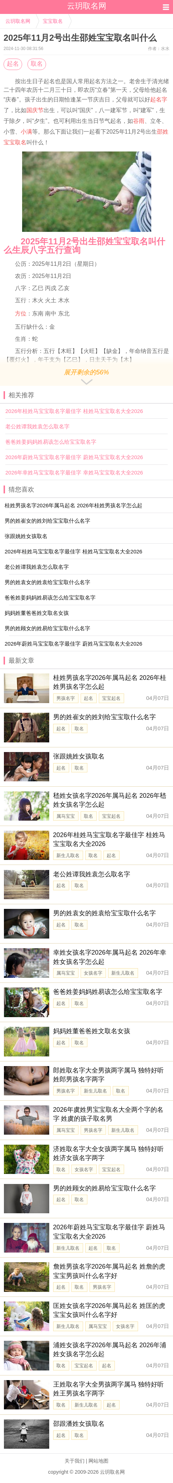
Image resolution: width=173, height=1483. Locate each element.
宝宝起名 (111, 698)
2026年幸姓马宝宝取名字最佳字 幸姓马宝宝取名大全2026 (74, 472)
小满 (26, 132)
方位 (20, 313)
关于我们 (75, 1461)
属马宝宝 (65, 816)
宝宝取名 (53, 21)
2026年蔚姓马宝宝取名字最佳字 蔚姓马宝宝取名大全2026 (74, 457)
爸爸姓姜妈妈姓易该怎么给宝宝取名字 (50, 442)
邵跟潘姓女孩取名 (79, 1423)
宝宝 (9, 142)
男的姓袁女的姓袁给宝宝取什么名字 (104, 913)
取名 (37, 63)
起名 (13, 63)
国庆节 (35, 110)
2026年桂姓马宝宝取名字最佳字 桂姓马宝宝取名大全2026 (74, 411)
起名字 (158, 99)
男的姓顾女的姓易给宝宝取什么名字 (104, 1188)
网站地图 (98, 1461)
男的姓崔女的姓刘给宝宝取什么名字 (104, 717)
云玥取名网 (17, 21)
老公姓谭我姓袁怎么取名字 (37, 426)
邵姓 (162, 132)
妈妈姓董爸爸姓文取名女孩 (91, 1031)
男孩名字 (65, 698)
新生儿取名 (68, 855)
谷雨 (138, 121)
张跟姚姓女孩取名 (79, 756)
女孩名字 (93, 973)
